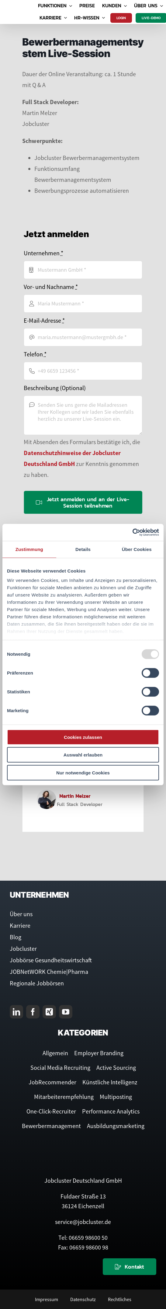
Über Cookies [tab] (137, 549)
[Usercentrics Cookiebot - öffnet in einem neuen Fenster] (132, 532)
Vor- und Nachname (51, 287)
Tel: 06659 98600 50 (83, 1237)
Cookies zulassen (83, 736)
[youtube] (65, 1011)
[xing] (49, 1011)
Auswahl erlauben (83, 754)
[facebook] (33, 1011)
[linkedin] (16, 1011)
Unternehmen (43, 253)
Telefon (35, 354)
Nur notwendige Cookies (83, 772)
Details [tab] (83, 549)
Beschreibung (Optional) (55, 388)
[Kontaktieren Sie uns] (129, 1266)
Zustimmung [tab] (29, 549)
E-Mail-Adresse (44, 320)
